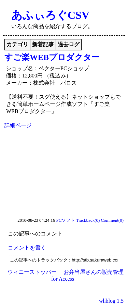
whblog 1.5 (111, 301)
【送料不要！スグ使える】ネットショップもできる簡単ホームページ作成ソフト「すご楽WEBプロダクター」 (63, 104)
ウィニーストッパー (32, 272)
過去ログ (69, 44)
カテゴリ (17, 44)
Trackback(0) (88, 220)
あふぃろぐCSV (50, 15)
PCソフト (65, 220)
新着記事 (43, 44)
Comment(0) (112, 220)
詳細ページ (18, 125)
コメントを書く (27, 248)
